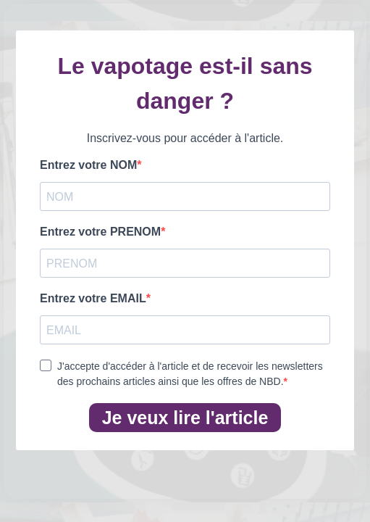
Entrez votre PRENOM (100, 231)
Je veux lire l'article (185, 417)
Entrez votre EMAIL (93, 298)
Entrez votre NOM (88, 165)
